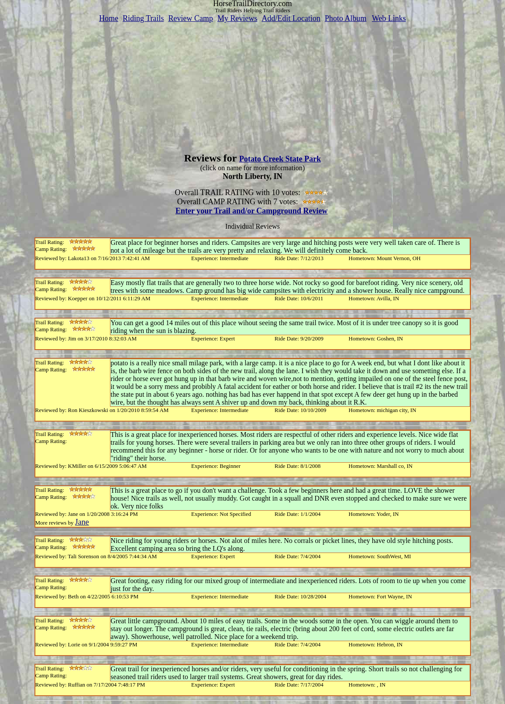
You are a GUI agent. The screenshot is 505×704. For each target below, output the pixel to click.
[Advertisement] (252, 84)
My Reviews (237, 18)
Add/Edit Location (290, 18)
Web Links (389, 18)
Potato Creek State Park (280, 159)
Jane (82, 522)
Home (108, 18)
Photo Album (346, 18)
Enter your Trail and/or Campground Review (251, 210)
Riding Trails (143, 18)
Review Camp (190, 18)
